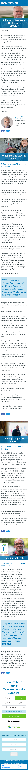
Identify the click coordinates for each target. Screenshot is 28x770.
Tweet (8, 131)
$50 (20, 703)
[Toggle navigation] (25, 2)
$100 (7, 703)
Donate (14, 716)
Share (3, 131)
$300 (7, 698)
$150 (20, 698)
